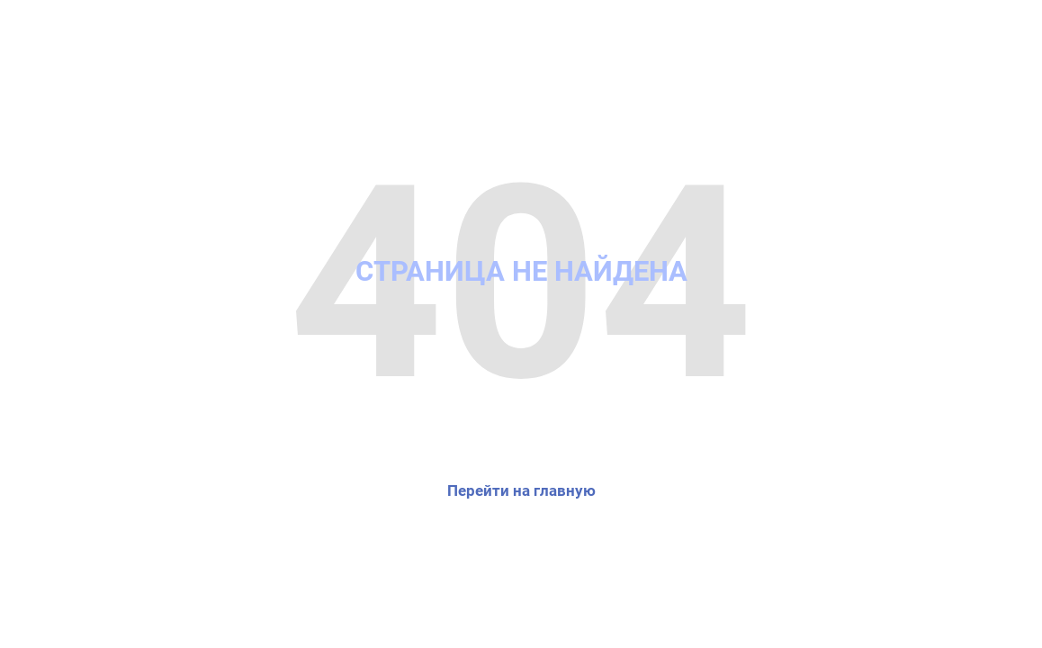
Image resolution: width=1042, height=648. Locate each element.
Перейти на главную (521, 491)
